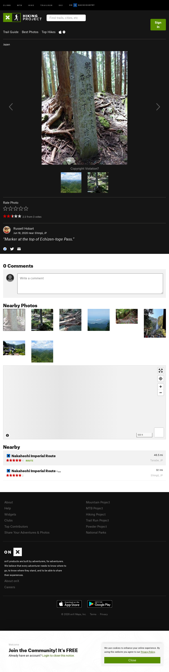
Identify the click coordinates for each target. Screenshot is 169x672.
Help (7, 508)
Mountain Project (98, 502)
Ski (61, 5)
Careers (9, 587)
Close (132, 660)
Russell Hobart (23, 228)
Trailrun (46, 5)
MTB (19, 5)
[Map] (84, 402)
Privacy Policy (148, 652)
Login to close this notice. (58, 655)
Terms (93, 614)
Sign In (158, 25)
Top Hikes (48, 32)
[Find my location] (161, 379)
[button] (5, 248)
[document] (132, 654)
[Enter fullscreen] (161, 371)
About (8, 502)
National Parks (96, 532)
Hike (31, 5)
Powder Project (96, 526)
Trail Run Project (97, 520)
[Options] (159, 432)
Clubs (8, 520)
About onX (11, 581)
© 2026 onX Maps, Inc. (73, 614)
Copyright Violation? (84, 168)
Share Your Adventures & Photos (26, 532)
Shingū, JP (41, 233)
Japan (6, 44)
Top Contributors (16, 526)
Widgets (10, 514)
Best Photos (30, 32)
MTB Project (94, 508)
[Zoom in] (161, 387)
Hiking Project (96, 514)
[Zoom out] (161, 393)
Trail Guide (11, 32)
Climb (7, 5)
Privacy (104, 614)
